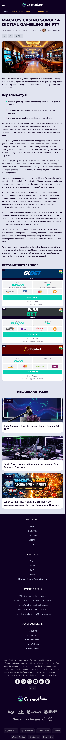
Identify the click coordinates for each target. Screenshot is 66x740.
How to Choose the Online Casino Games (32, 600)
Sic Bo (32, 570)
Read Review (32, 301)
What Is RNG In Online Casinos (32, 609)
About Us (32, 630)
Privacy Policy (32, 648)
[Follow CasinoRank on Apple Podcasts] (47, 681)
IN (32, 688)
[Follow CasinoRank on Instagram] (23, 681)
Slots (32, 574)
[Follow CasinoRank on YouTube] (35, 681)
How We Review (32, 639)
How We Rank (32, 644)
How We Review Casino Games (32, 579)
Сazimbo (32, 539)
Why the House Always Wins (32, 596)
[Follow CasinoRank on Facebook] (17, 681)
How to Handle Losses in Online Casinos (32, 614)
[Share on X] (4, 36)
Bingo (32, 561)
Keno (32, 565)
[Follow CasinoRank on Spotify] (41, 681)
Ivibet (32, 544)
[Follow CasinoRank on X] (29, 681)
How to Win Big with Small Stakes (32, 605)
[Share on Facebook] (10, 36)
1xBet (32, 526)
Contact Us (32, 635)
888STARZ (32, 535)
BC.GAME (32, 531)
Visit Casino (32, 297)
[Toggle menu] (3, 4)
